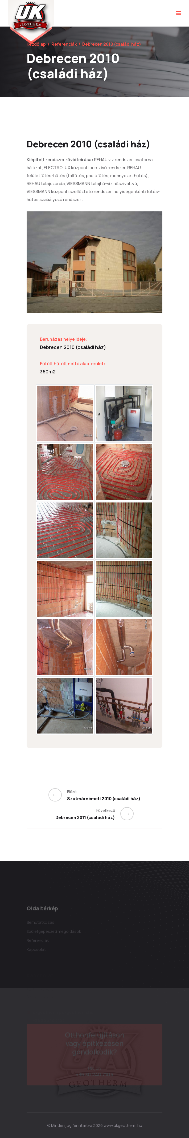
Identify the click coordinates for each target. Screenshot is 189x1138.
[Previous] (57, 795)
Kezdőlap (36, 44)
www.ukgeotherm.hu (123, 1125)
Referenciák (64, 44)
